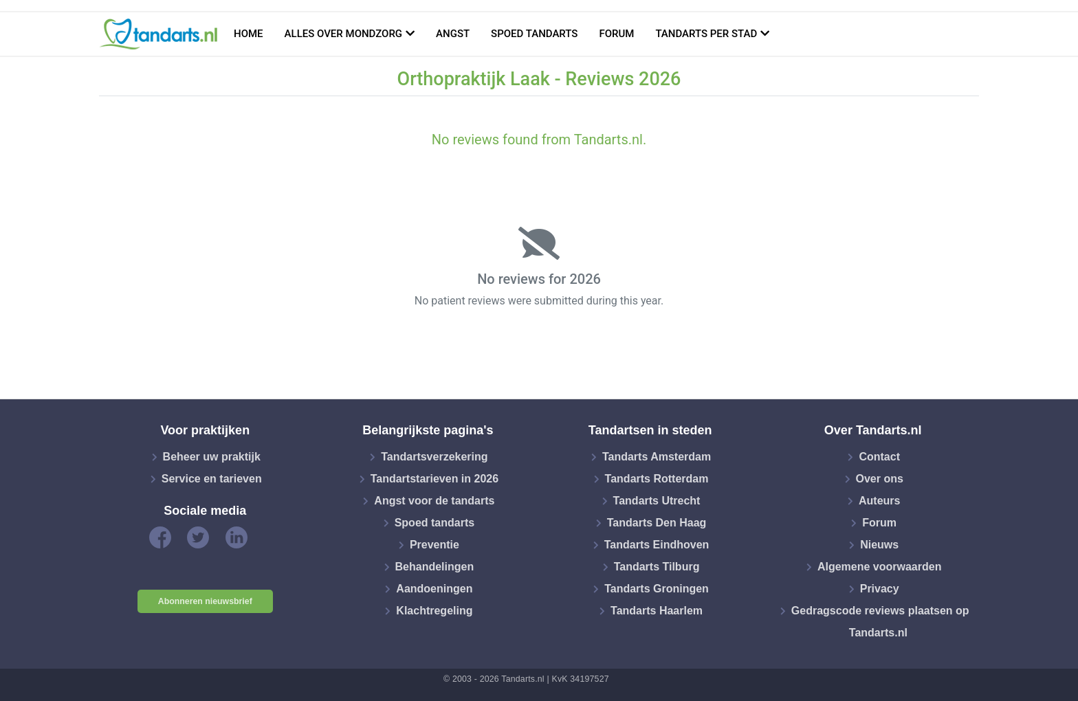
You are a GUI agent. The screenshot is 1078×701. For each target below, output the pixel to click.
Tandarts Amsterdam (656, 457)
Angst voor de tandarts (434, 501)
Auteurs (879, 501)
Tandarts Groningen (656, 588)
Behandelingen (434, 566)
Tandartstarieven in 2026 (434, 479)
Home (248, 33)
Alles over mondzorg (344, 33)
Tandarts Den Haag (657, 522)
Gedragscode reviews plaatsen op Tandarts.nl (880, 621)
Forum (616, 33)
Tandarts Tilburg (657, 566)
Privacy (879, 588)
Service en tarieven (212, 479)
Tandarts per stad (706, 33)
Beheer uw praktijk (212, 457)
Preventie (434, 544)
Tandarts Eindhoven (657, 544)
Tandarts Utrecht (657, 501)
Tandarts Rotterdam (657, 479)
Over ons (879, 479)
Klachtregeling (434, 610)
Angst (453, 33)
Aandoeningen (434, 588)
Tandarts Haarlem (656, 610)
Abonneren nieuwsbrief (205, 601)
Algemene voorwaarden (879, 566)
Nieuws (879, 544)
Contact (879, 457)
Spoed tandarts (534, 33)
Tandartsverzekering (434, 457)
